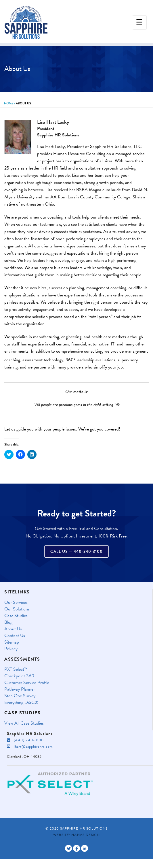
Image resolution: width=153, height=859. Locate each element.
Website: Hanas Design (76, 834)
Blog (8, 622)
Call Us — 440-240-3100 (76, 551)
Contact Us (14, 635)
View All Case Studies (24, 723)
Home (9, 103)
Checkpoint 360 (19, 676)
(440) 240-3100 (25, 740)
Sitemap (11, 642)
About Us (13, 629)
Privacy (11, 648)
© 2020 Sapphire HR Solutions (76, 828)
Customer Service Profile (26, 682)
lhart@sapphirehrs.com (30, 746)
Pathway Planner (19, 689)
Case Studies (16, 615)
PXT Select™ (16, 669)
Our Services (16, 602)
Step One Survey (19, 695)
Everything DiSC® (21, 702)
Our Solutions (17, 609)
